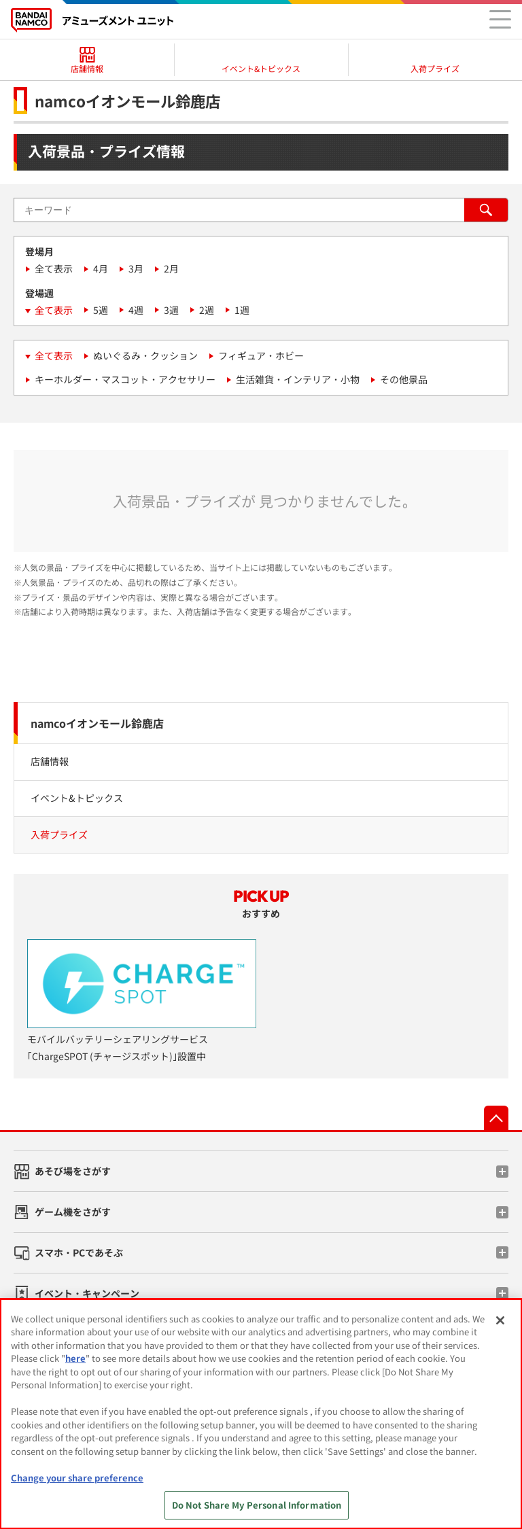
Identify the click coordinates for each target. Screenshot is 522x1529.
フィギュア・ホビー (261, 355)
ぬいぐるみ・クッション (145, 355)
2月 (171, 268)
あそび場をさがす (73, 1171)
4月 (100, 268)
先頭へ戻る (496, 1118)
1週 (241, 310)
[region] (261, 1414)
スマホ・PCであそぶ (79, 1252)
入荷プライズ (59, 834)
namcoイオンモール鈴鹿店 (97, 723)
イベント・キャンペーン (87, 1293)
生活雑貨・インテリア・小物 (298, 379)
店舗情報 (50, 761)
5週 (100, 310)
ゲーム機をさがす (73, 1211)
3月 (135, 268)
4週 (135, 310)
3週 (171, 310)
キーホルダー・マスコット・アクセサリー (125, 379)
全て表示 (54, 268)
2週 (206, 310)
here (75, 1358)
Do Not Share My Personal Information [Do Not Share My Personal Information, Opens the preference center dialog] (257, 1504)
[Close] (500, 1320)
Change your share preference (77, 1477)
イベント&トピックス (77, 798)
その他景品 (404, 379)
